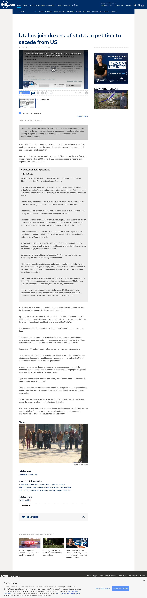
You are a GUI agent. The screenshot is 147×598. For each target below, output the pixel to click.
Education (86, 11)
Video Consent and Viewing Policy (67, 593)
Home (41, 11)
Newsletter (103, 576)
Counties (48, 11)
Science (95, 11)
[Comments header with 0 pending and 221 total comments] (53, 517)
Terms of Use (73, 591)
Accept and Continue (120, 589)
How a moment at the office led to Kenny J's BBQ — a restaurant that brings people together (76, 554)
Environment (104, 11)
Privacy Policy (8, 593)
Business (70, 11)
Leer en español (82, 116)
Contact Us (122, 576)
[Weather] (76, 6)
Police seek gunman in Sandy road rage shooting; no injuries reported (44, 490)
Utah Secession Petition (28, 474)
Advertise (113, 576)
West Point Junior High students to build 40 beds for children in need (45, 487)
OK (144, 580)
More (114, 11)
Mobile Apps (92, 576)
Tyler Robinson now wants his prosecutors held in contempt (42, 484)
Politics (78, 11)
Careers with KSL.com (136, 576)
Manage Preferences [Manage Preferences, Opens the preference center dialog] (103, 589)
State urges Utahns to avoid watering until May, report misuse (52, 552)
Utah (21, 500)
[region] (73, 587)
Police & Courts (59, 11)
